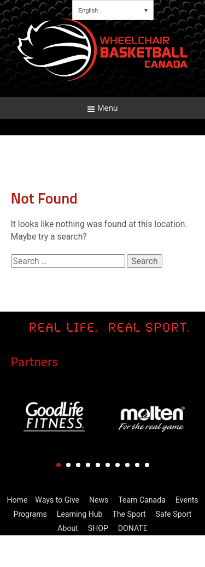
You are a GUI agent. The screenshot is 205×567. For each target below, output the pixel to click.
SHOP (98, 528)
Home (17, 500)
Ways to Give (57, 500)
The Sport (128, 514)
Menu (102, 108)
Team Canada (142, 500)
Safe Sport (174, 514)
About (67, 528)
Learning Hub (80, 514)
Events (186, 500)
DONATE (133, 528)
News (98, 500)
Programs (30, 514)
